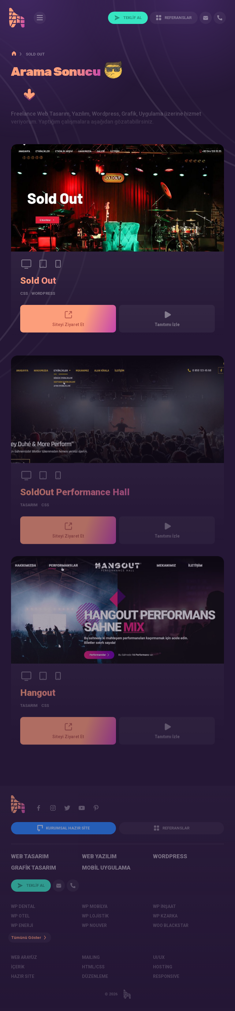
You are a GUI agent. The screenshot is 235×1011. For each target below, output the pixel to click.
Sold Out (38, 280)
